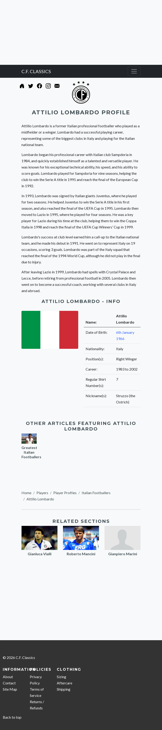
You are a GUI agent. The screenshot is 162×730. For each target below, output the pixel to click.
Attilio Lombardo (40, 499)
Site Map (10, 689)
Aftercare (64, 683)
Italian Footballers (96, 492)
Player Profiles (65, 492)
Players (42, 492)
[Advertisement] (81, 32)
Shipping (63, 689)
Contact (9, 683)
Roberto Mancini (81, 554)
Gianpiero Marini (122, 554)
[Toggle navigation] (134, 71)
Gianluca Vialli (39, 554)
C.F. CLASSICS (36, 71)
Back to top (12, 717)
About (8, 676)
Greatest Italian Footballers (31, 452)
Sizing (61, 676)
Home (26, 492)
